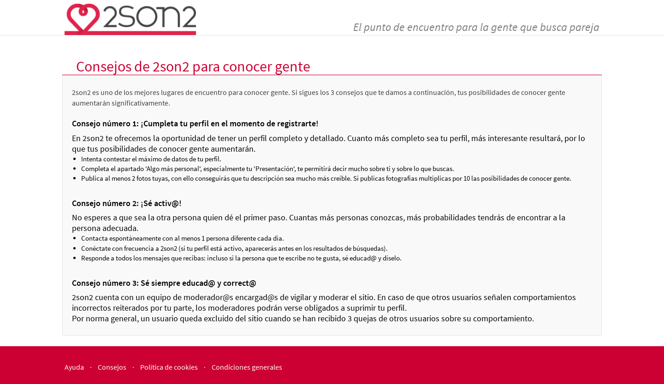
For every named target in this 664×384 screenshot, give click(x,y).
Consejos (112, 367)
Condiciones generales (247, 367)
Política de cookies (169, 367)
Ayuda (74, 367)
